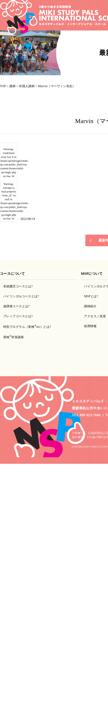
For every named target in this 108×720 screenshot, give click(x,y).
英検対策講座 (13, 337)
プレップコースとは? (18, 316)
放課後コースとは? (16, 306)
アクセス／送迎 (95, 316)
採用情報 (90, 326)
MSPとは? (91, 296)
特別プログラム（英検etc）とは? (27, 326)
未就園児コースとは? (18, 286)
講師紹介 (90, 306)
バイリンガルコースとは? (21, 296)
